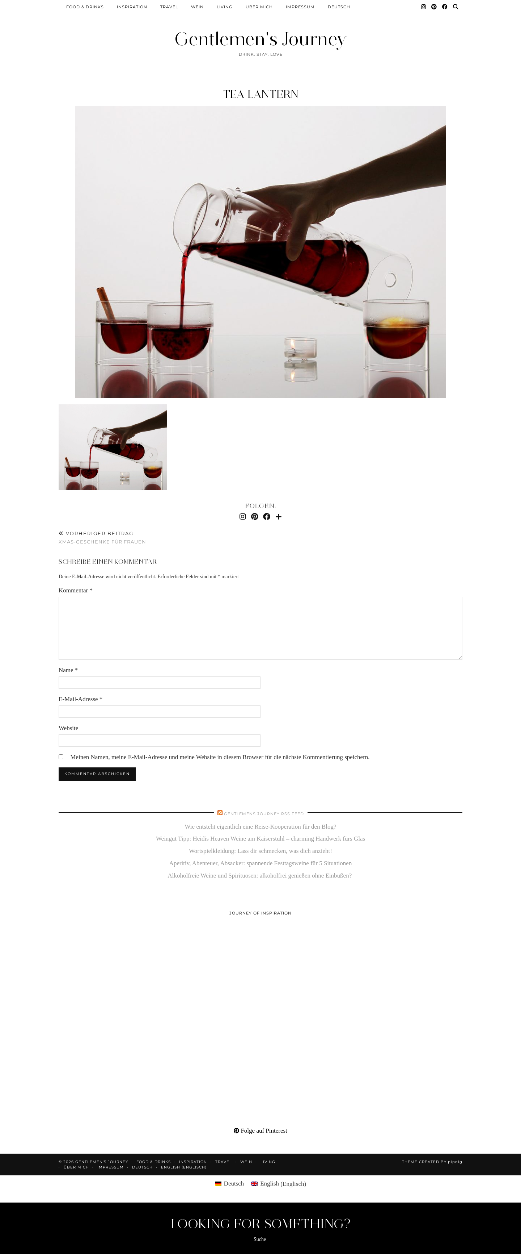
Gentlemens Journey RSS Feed (264, 813)
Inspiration (132, 6)
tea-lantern (260, 94)
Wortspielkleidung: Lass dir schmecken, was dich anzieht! (260, 850)
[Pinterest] (434, 7)
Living (225, 6)
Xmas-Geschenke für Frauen (102, 537)
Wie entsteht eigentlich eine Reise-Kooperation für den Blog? (260, 826)
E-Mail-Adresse (80, 699)
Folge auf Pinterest (260, 1130)
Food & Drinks (85, 6)
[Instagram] (423, 7)
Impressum (300, 6)
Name (68, 670)
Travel (169, 6)
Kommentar (76, 590)
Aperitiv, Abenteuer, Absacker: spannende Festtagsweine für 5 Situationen (260, 863)
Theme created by (432, 1161)
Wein (197, 6)
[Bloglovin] (278, 517)
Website (68, 728)
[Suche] (456, 7)
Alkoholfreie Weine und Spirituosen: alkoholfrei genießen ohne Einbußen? (260, 875)
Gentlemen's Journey (260, 39)
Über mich (259, 6)
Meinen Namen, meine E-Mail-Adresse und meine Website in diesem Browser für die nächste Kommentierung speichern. (219, 757)
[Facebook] (445, 7)
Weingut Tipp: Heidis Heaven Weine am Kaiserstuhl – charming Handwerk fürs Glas (260, 838)
